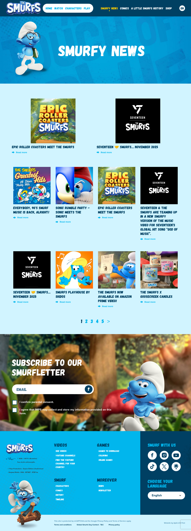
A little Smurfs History (147, 8)
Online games (106, 459)
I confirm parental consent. (37, 402)
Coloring (103, 455)
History (60, 494)
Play (87, 8)
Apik (175, 523)
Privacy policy (114, 525)
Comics (124, 8)
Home (49, 8)
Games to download (109, 450)
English (166, 495)
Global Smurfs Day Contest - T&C (90, 525)
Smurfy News (109, 8)
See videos (61, 450)
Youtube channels (65, 455)
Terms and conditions (63, 525)
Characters (73, 8)
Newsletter (105, 490)
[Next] (108, 321)
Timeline (60, 499)
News (101, 485)
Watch (58, 8)
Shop (169, 8)
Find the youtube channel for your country (65, 463)
